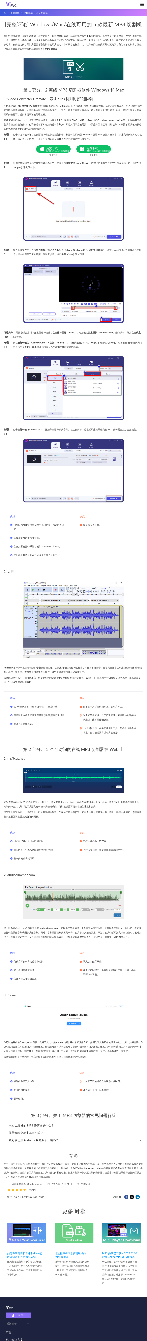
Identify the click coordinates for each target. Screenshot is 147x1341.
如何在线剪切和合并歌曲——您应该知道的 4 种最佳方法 (24, 1255)
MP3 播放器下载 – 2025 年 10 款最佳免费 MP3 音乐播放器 (119, 1255)
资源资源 (15, 12)
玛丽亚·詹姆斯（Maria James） (27, 1184)
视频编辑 (28, 12)
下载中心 (18, 1315)
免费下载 (58, 149)
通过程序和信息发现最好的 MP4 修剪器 (70, 1255)
